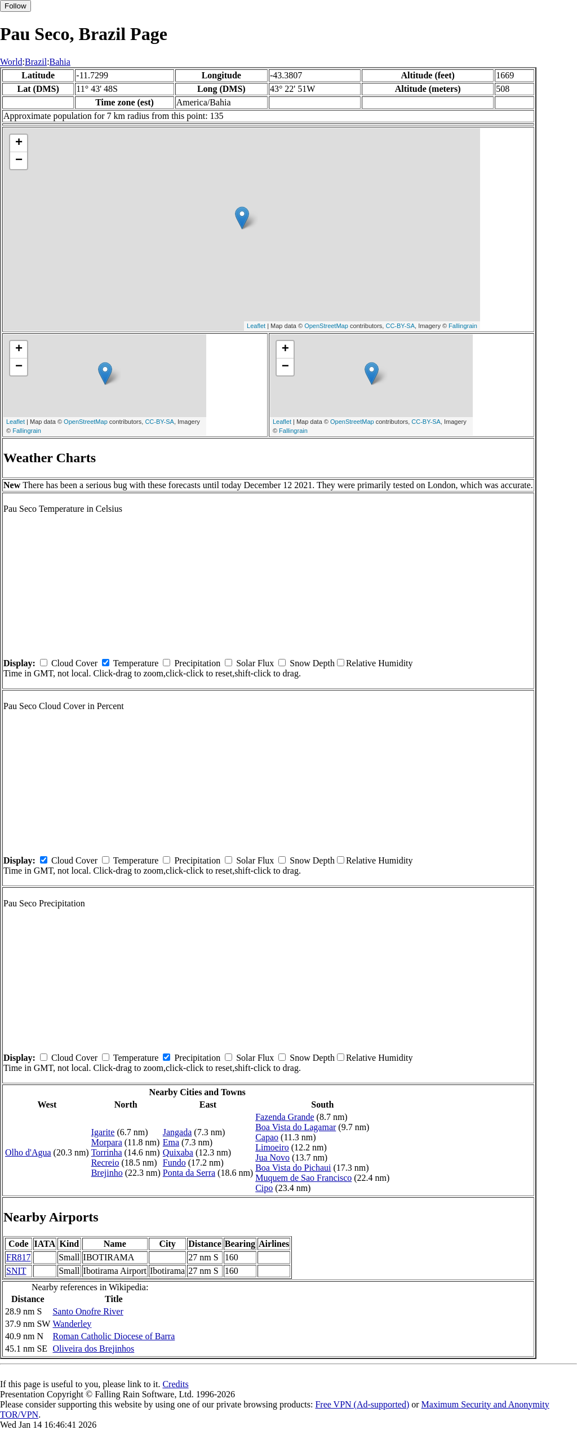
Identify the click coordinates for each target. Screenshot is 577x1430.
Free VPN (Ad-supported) (362, 1404)
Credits (175, 1384)
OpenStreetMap (326, 325)
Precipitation (197, 663)
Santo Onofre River (87, 1311)
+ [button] (19, 143)
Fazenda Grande (284, 1117)
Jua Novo (272, 1157)
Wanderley (71, 1324)
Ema (171, 1142)
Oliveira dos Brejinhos (93, 1348)
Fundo (174, 1162)
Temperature (136, 663)
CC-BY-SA (400, 325)
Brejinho (107, 1172)
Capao (266, 1137)
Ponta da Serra (189, 1172)
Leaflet (256, 325)
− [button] (19, 160)
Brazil (36, 62)
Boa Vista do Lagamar (295, 1127)
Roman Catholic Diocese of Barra (113, 1336)
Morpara (106, 1142)
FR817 (18, 1257)
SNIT (16, 1271)
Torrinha (106, 1152)
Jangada (177, 1132)
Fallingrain (463, 325)
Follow (15, 6)
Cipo (264, 1188)
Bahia (60, 62)
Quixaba (178, 1152)
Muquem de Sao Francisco (303, 1178)
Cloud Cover (74, 663)
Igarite (103, 1132)
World (11, 62)
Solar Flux (255, 663)
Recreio (105, 1162)
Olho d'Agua (28, 1152)
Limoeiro (272, 1147)
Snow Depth (312, 663)
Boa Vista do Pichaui (293, 1167)
